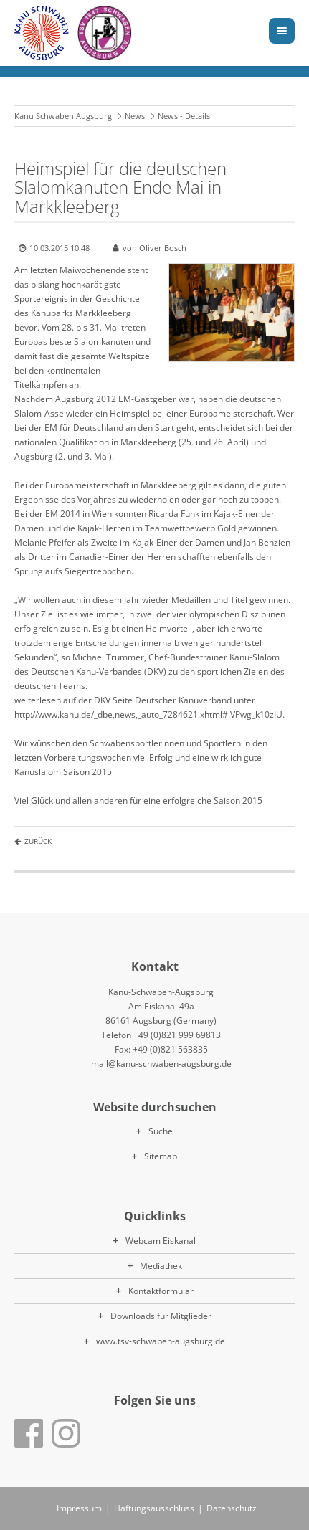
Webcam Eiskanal (160, 1241)
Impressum (79, 1508)
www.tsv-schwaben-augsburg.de (160, 1341)
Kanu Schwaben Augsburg (63, 115)
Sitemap (160, 1156)
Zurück (38, 841)
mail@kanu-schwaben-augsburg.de (161, 1064)
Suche (160, 1131)
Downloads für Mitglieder (160, 1316)
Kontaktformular (161, 1291)
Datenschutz (231, 1508)
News (135, 115)
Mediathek (161, 1266)
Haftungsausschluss (154, 1508)
